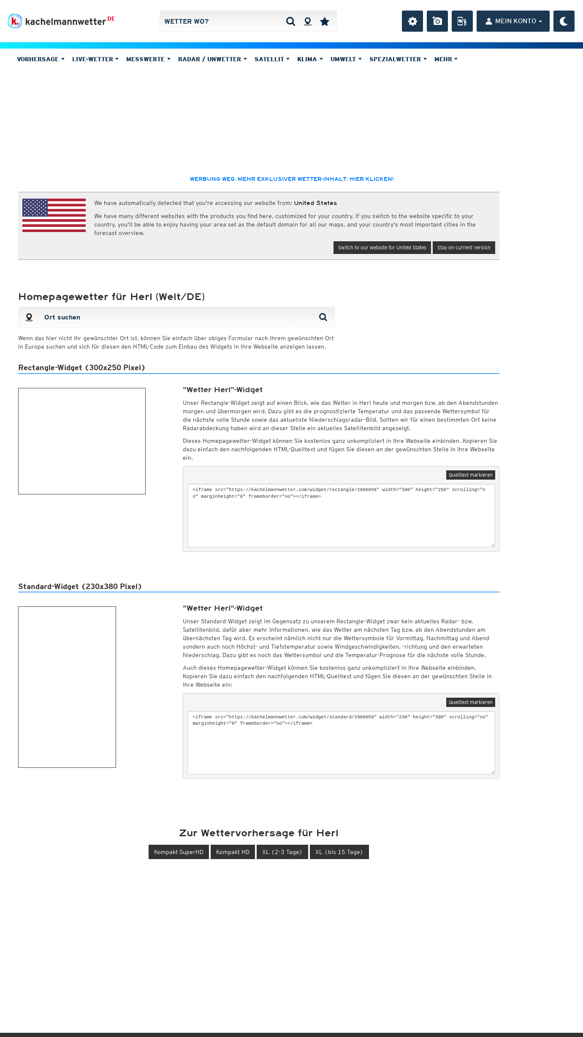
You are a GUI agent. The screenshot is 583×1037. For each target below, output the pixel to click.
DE (111, 18)
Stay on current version (464, 247)
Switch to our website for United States (382, 247)
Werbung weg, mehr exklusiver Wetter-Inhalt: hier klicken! (291, 179)
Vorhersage (41, 59)
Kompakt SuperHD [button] (178, 852)
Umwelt (346, 59)
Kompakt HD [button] (232, 852)
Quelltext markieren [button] (471, 475)
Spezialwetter (398, 59)
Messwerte (148, 59)
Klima (310, 59)
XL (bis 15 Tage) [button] (339, 852)
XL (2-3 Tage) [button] (282, 852)
